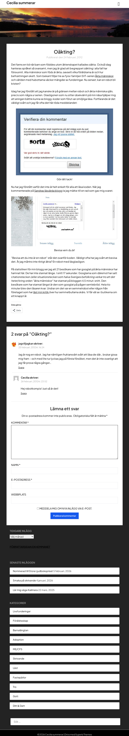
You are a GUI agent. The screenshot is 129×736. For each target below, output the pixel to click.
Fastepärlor (19, 677)
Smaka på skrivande (24, 580)
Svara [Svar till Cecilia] (24, 393)
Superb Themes (83, 734)
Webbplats (18, 494)
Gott (15, 696)
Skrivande (18, 658)
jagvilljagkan (25, 343)
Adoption (18, 639)
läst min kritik (41, 292)
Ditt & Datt (19, 705)
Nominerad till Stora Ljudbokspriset (33, 570)
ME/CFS (17, 649)
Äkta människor (104, 76)
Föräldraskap (20, 620)
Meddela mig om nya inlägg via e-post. (65, 508)
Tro (14, 686)
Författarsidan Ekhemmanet (30, 546)
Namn (15, 465)
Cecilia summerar (21, 2)
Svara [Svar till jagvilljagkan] (21, 367)
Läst (15, 667)
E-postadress (21, 479)
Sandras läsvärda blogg (48, 190)
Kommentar (20, 422)
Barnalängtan (20, 630)
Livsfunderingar (22, 611)
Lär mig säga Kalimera (25, 589)
